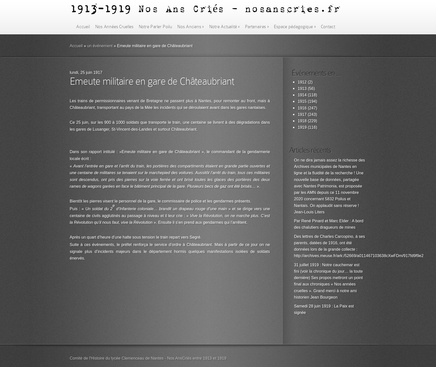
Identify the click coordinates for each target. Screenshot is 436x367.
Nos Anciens (190, 26)
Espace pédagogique (295, 26)
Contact (328, 26)
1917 (302, 114)
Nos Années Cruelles (114, 26)
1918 (302, 121)
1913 (302, 88)
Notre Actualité (224, 26)
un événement (99, 45)
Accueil (83, 26)
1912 (302, 82)
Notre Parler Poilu (155, 26)
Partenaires (257, 26)
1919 (302, 127)
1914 (302, 95)
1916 (302, 108)
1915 (302, 101)
